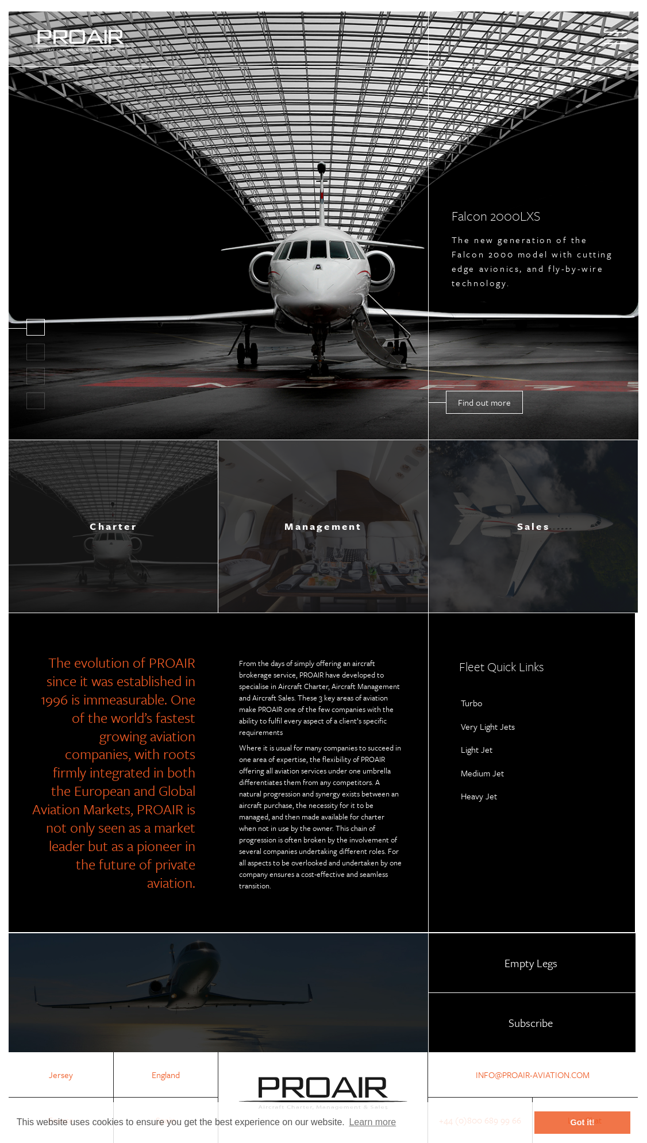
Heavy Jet (479, 796)
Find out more (484, 402)
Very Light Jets (488, 726)
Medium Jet (482, 773)
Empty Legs (530, 963)
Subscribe (531, 1022)
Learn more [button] (372, 1122)
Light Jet (476, 749)
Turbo (472, 702)
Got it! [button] (583, 1122)
